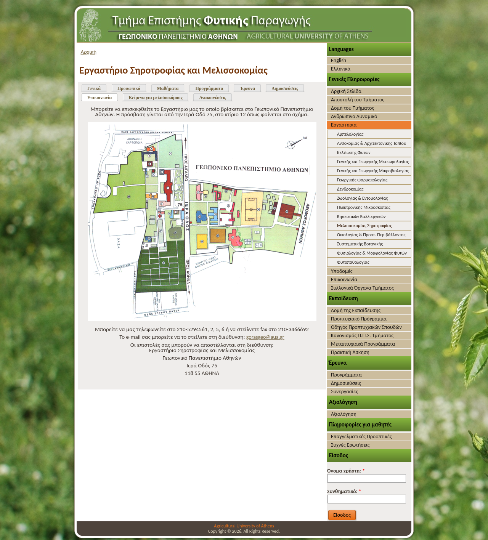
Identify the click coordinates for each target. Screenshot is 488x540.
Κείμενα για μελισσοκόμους (155, 97)
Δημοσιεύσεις (285, 88)
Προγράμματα (209, 88)
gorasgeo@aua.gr (265, 337)
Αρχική (89, 51)
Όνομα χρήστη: (346, 471)
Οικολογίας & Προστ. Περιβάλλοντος (371, 234)
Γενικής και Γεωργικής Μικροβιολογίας (373, 170)
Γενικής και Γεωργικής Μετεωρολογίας (373, 161)
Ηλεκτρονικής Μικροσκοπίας (363, 207)
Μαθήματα (168, 88)
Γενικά (94, 88)
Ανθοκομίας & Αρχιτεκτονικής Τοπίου (371, 143)
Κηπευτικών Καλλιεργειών (361, 216)
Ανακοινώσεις (212, 97)
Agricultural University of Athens (244, 526)
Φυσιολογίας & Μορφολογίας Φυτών (372, 253)
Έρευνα (247, 88)
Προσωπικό (128, 88)
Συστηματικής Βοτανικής (360, 244)
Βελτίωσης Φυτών (354, 152)
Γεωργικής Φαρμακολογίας (362, 180)
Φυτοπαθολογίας (353, 262)
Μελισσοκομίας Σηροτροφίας (364, 225)
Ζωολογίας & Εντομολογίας (362, 198)
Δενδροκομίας (350, 189)
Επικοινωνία (99, 97)
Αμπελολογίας (350, 134)
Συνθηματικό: (344, 491)
